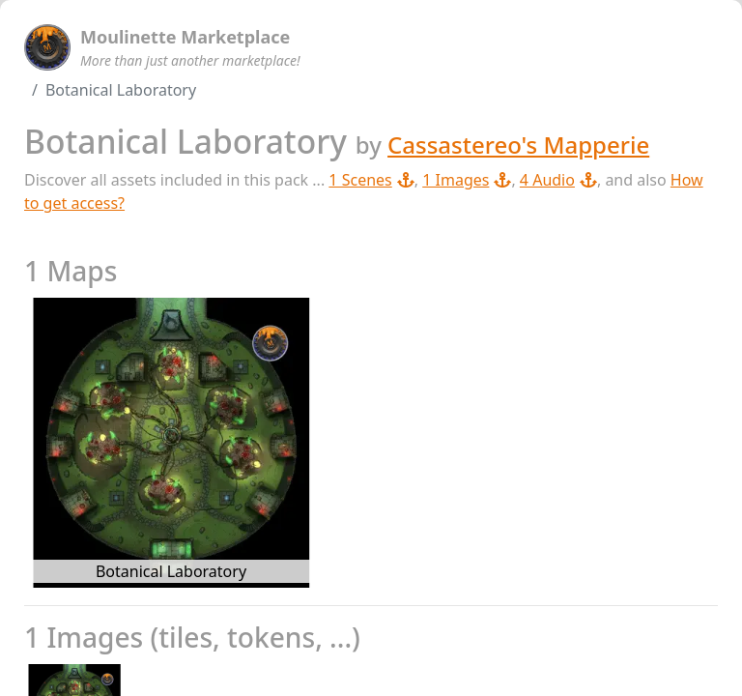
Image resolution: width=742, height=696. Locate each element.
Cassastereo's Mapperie (518, 144)
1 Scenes (371, 179)
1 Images (466, 179)
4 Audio (558, 179)
